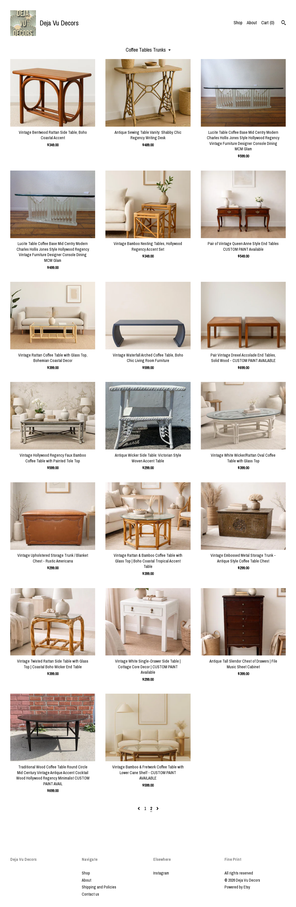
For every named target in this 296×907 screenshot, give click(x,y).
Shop (238, 22)
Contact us (90, 894)
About (252, 22)
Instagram (161, 873)
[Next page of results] (157, 808)
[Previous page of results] (139, 808)
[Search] (283, 23)
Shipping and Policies (99, 887)
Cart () (267, 22)
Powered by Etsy (237, 887)
